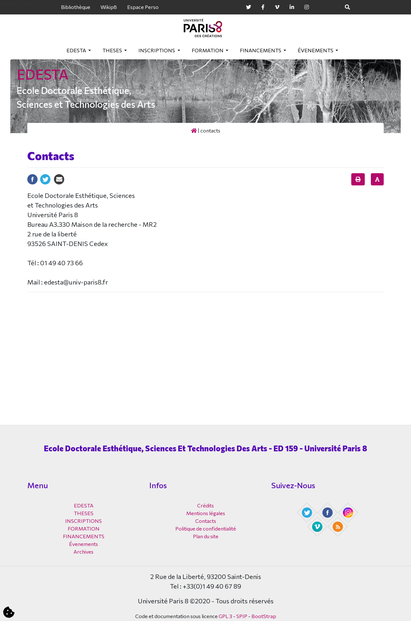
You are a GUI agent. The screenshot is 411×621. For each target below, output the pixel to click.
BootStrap (263, 616)
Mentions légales (205, 513)
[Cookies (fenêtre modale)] (9, 612)
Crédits (205, 505)
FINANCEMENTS (261, 50)
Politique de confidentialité (205, 528)
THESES (112, 50)
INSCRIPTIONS (157, 50)
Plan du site (205, 536)
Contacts (205, 521)
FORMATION (208, 50)
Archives (83, 552)
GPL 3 (225, 616)
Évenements (316, 50)
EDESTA (76, 50)
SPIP (241, 616)
